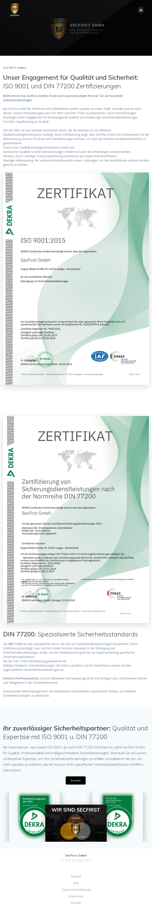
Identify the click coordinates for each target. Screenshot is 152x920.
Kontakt (76, 780)
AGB (76, 883)
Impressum (76, 896)
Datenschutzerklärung (76, 890)
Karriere (76, 876)
